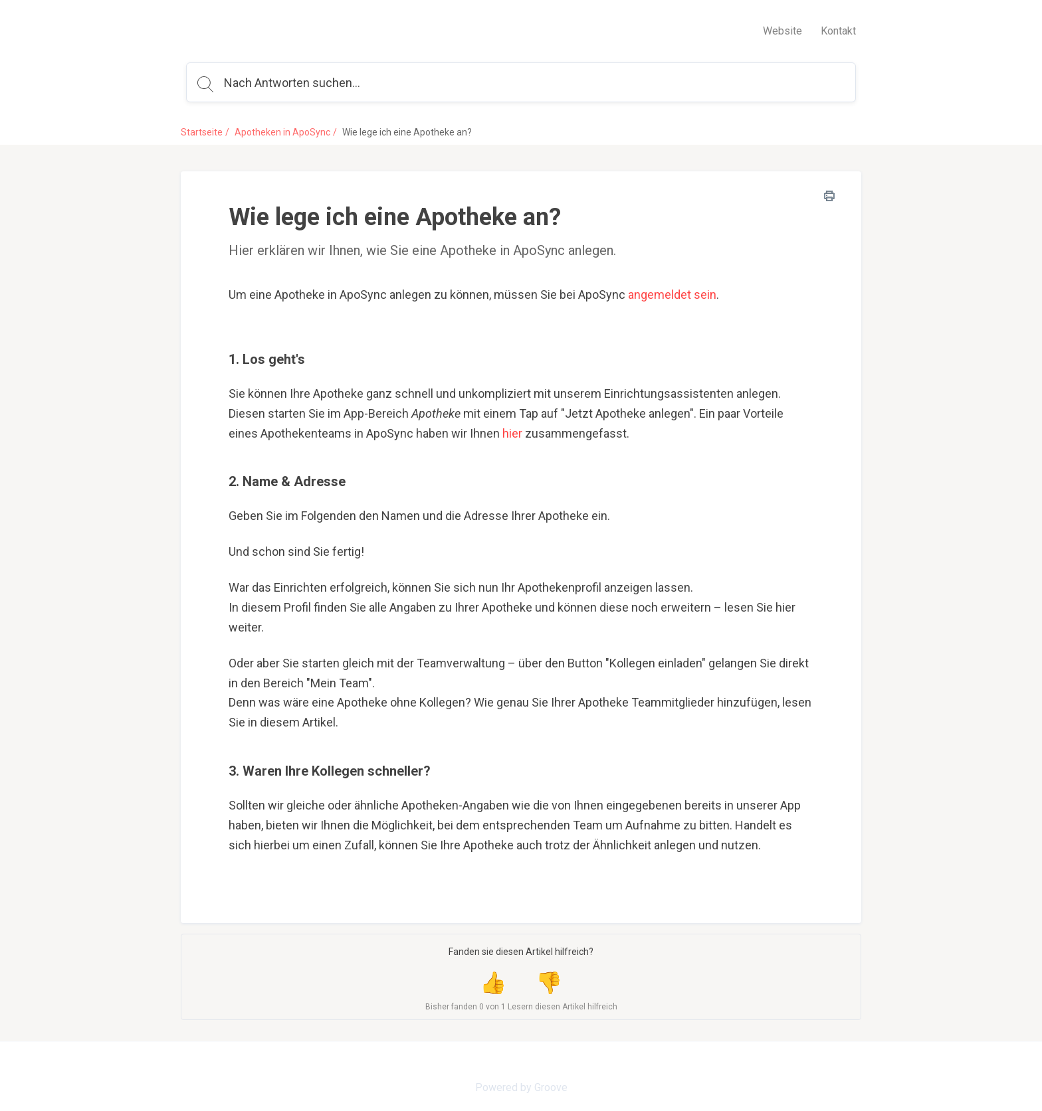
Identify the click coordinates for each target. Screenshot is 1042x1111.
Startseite (202, 132)
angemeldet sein (672, 294)
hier (512, 433)
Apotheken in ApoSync (282, 132)
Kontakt (838, 31)
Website (782, 31)
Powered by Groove (521, 1087)
